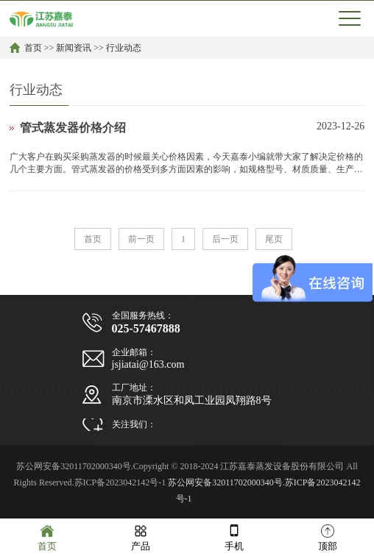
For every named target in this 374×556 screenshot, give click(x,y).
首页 (33, 48)
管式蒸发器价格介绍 (73, 127)
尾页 (274, 239)
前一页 (141, 239)
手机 (234, 536)
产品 (140, 536)
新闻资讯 (73, 48)
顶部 (327, 536)
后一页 (225, 239)
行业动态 (123, 48)
